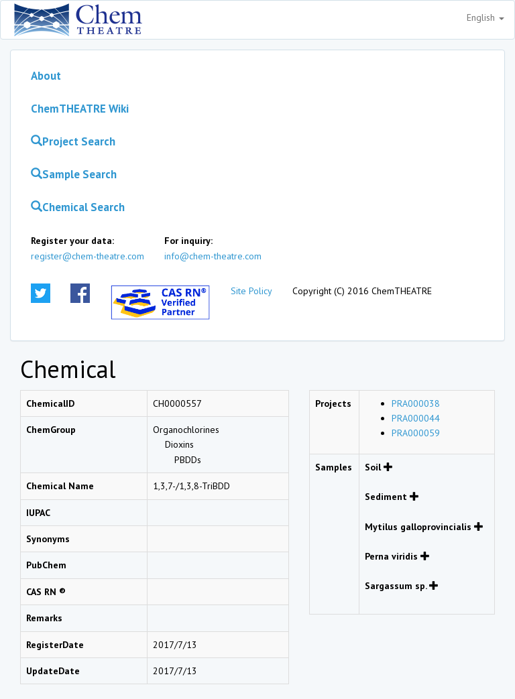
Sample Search (74, 174)
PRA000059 (416, 433)
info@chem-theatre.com (213, 256)
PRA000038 (416, 403)
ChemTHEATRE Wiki (80, 108)
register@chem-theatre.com (87, 256)
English (485, 17)
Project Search (73, 141)
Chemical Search (78, 207)
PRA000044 (416, 418)
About (46, 75)
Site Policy (251, 291)
